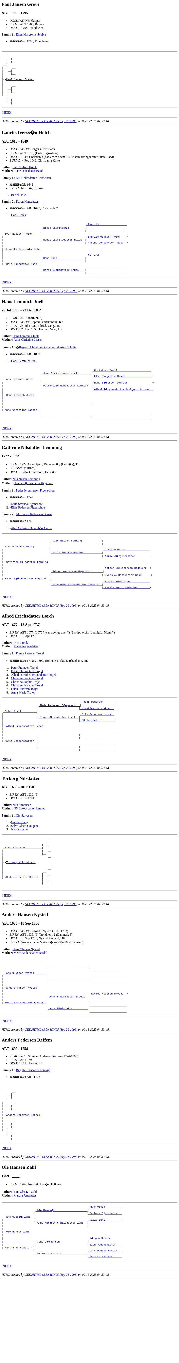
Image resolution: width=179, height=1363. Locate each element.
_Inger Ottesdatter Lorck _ (59, 755)
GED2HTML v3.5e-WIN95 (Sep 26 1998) (51, 131)
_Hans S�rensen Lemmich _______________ (123, 404)
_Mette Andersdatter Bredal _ (24, 1066)
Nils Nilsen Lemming (26, 507)
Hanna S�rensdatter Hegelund (33, 511)
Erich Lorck (20, 678)
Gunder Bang (19, 867)
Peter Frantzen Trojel (24, 703)
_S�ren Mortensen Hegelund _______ (77, 605)
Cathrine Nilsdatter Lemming (27, 594)
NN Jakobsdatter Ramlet (29, 853)
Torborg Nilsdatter (20, 912)
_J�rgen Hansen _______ (105, 1318)
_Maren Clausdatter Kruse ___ (63, 288)
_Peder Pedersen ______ (97, 738)
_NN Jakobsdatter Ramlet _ (22, 930)
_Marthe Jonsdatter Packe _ (106, 256)
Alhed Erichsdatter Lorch (25, 766)
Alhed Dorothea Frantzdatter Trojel (33, 710)
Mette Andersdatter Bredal (30, 1008)
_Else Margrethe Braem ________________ (122, 397)
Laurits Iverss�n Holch (24, 263)
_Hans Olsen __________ (105, 1282)
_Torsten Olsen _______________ (126, 580)
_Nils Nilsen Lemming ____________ (76, 569)
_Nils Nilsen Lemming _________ (26, 576)
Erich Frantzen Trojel (24, 724)
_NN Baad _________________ (106, 270)
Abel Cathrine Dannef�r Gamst (31, 556)
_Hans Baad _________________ (63, 274)
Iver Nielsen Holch (25, 177)
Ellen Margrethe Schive (31, 34)
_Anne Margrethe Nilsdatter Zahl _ (61, 1300)
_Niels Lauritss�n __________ (64, 238)
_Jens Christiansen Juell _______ (66, 393)
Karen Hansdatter (27, 211)
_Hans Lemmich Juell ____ (21, 400)
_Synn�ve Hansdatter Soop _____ (127, 608)
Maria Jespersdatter (26, 681)
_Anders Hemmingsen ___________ (126, 616)
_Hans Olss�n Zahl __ (19, 1293)
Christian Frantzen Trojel (27, 713)
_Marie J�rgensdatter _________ (127, 587)
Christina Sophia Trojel (26, 717)
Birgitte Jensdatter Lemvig (32, 1135)
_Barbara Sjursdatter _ (105, 1289)
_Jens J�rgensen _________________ (62, 1321)
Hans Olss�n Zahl (25, 1267)
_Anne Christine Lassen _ (21, 436)
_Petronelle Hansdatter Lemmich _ (66, 407)
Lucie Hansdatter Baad (28, 180)
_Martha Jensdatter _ (18, 1328)
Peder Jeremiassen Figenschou (35, 518)
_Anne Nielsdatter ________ (68, 1073)
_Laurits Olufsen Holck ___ (106, 249)
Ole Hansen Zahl (18, 1311)
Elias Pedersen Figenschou (28, 535)
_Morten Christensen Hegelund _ (126, 601)
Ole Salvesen (24, 860)
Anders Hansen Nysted (22, 1048)
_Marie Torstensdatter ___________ (76, 584)
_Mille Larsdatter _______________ (61, 1336)
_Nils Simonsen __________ (22, 895)
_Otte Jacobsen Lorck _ (97, 752)
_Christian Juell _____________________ (122, 389)
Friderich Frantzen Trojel (27, 706)
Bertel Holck (19, 205)
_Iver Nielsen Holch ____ (21, 245)
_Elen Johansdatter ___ (105, 1325)
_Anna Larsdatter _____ (105, 1339)
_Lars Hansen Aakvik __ (105, 1332)
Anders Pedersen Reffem (24, 1185)
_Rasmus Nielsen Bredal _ (108, 1055)
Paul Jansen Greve (20, 84)
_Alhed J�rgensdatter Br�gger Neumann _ (123, 411)
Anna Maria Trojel (23, 728)
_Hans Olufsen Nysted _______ (24, 1030)
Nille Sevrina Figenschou (27, 531)
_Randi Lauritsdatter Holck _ (63, 252)
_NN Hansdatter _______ (97, 759)
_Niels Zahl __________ (105, 1296)
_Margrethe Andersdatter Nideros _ (76, 619)
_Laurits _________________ (106, 235)
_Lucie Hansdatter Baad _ (21, 281)
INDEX (6, 122)
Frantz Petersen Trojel (30, 689)
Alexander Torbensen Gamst (34, 542)
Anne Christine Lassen (28, 358)
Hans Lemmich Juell (26, 355)
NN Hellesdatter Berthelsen (33, 188)
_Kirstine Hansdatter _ (97, 745)
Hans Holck (18, 225)
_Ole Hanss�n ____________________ (62, 1286)
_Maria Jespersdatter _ (20, 784)
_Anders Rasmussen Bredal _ (68, 1058)
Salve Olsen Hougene (25, 870)
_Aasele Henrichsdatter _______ (126, 623)
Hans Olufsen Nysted (26, 1004)
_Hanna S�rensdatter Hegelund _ (27, 612)
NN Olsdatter (19, 874)
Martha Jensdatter (25, 1270)
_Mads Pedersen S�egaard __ (59, 741)
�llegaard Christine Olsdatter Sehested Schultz (46, 366)
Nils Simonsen (22, 850)
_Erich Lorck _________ (20, 748)
